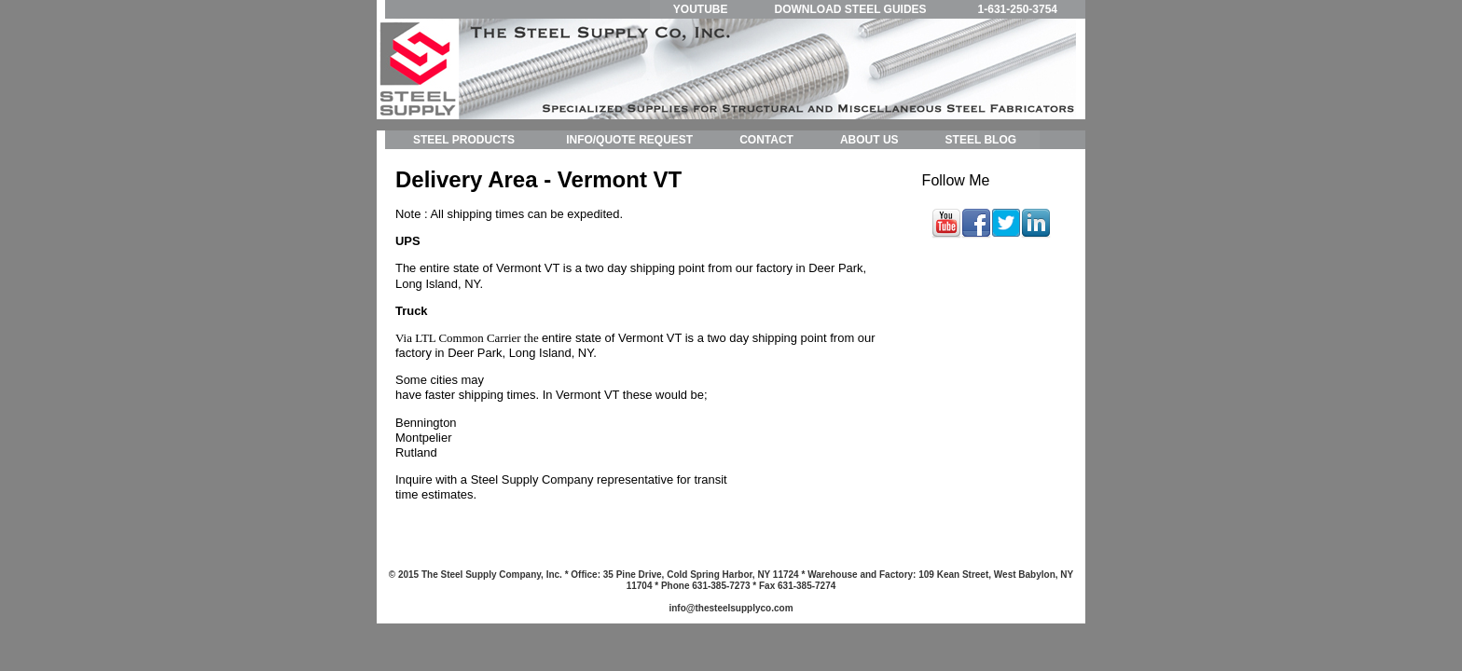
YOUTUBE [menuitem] (700, 9)
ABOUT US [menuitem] (869, 139)
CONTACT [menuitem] (766, 139)
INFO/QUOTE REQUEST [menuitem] (629, 139)
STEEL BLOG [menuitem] (980, 139)
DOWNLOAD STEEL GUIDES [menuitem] (850, 9)
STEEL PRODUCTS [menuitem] (464, 139)
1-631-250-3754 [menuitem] (1017, 9)
